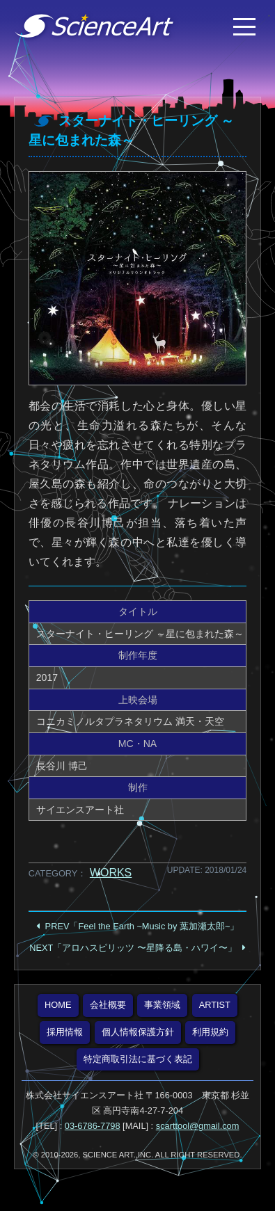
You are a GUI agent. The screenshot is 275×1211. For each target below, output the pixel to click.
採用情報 (65, 1032)
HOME (58, 1005)
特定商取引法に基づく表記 (138, 1059)
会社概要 (108, 1005)
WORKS (111, 873)
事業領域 (162, 1005)
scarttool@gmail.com (197, 1126)
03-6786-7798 (92, 1126)
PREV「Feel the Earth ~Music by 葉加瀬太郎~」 (142, 926)
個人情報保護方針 (138, 1032)
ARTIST (214, 1005)
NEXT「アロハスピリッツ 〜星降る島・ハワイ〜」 (133, 948)
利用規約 (210, 1032)
